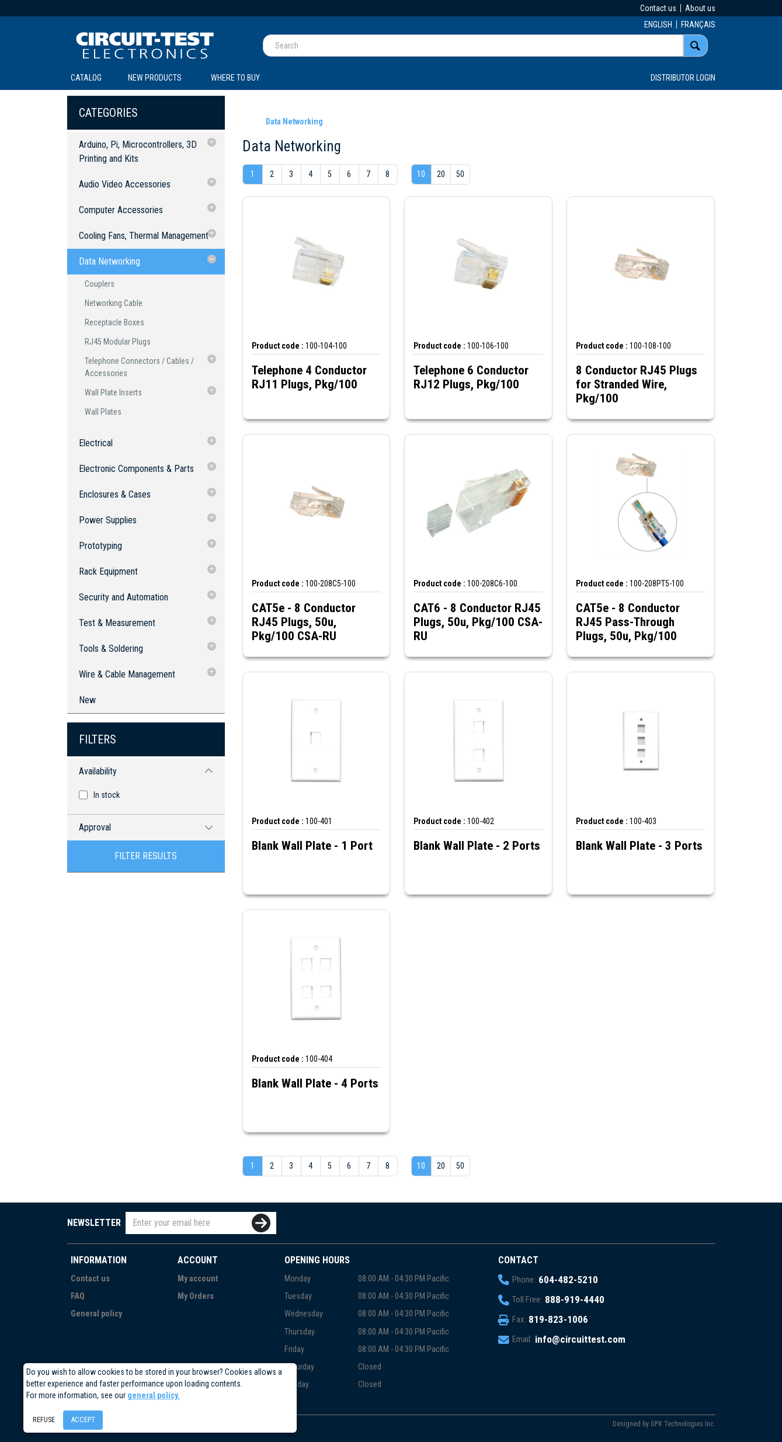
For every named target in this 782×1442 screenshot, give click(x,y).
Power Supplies (108, 520)
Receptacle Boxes (114, 322)
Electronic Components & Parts (136, 468)
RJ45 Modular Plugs (118, 341)
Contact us (658, 8)
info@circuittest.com (580, 1339)
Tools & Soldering (111, 648)
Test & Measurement (117, 622)
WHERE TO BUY (235, 77)
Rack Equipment (108, 571)
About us (700, 8)
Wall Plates (103, 411)
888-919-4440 (574, 1299)
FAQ (78, 1296)
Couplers (99, 284)
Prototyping (100, 545)
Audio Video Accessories (125, 184)
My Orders (196, 1296)
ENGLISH (658, 24)
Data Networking (109, 261)
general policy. (153, 1395)
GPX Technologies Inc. (683, 1424)
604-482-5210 (568, 1279)
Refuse (44, 1419)
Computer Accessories (121, 210)
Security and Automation (123, 597)
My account (198, 1279)
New (87, 700)
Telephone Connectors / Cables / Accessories (139, 367)
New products (155, 77)
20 (441, 174)
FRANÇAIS (698, 24)
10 (421, 174)
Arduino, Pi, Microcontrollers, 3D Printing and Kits (138, 151)
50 (460, 174)
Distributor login (683, 77)
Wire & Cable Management (127, 674)
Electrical (96, 443)
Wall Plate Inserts (113, 392)
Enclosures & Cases (115, 494)
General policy (96, 1314)
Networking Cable (114, 303)
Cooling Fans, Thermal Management (143, 235)
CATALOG (86, 77)
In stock (106, 795)
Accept (83, 1419)
